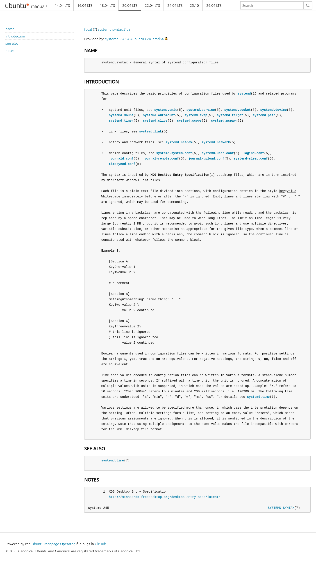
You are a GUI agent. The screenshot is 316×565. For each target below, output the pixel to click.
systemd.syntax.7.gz (114, 29)
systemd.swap (195, 115)
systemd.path (264, 115)
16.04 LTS (84, 5)
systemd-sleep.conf (251, 158)
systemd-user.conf (218, 153)
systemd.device (273, 110)
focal (88, 29)
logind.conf (253, 153)
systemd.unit (165, 110)
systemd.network (216, 142)
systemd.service (200, 110)
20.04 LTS (129, 5)
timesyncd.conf (122, 164)
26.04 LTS (213, 5)
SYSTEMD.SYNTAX (281, 508)
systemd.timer (121, 120)
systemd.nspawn (224, 120)
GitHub (100, 544)
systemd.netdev (179, 142)
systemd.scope (189, 120)
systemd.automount (159, 115)
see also (11, 43)
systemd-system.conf (174, 153)
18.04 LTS (107, 5)
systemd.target (230, 115)
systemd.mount (121, 115)
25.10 (194, 5)
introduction (15, 36)
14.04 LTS (62, 5)
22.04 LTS (152, 5)
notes (9, 51)
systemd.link (150, 131)
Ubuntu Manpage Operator (53, 544)
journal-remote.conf (161, 158)
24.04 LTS (174, 5)
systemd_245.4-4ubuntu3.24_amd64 (134, 39)
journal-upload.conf (206, 158)
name (9, 29)
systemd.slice (155, 120)
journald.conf (121, 158)
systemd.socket (237, 110)
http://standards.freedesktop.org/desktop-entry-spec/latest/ (165, 497)
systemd (244, 93)
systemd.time (258, 397)
